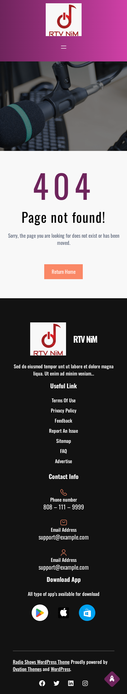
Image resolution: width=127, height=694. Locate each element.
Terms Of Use (64, 400)
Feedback (63, 420)
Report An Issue (63, 430)
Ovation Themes (27, 669)
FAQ (63, 451)
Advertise (63, 461)
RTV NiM (85, 339)
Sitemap (63, 440)
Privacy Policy (63, 410)
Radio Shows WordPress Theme (41, 661)
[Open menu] (64, 47)
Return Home (64, 271)
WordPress (60, 669)
